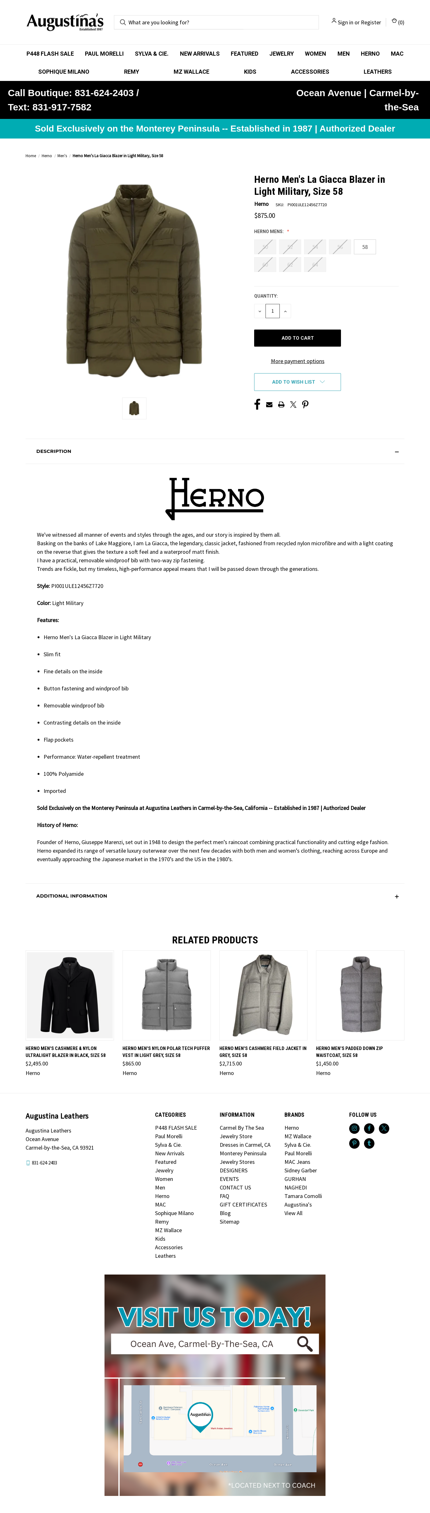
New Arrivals (200, 53)
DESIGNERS (234, 1170)
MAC (397, 53)
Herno (370, 53)
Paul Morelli (104, 53)
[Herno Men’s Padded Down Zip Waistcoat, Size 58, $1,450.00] (360, 995)
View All (293, 1213)
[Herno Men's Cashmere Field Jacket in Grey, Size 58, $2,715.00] (264, 995)
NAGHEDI (295, 1187)
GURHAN (295, 1179)
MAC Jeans (297, 1161)
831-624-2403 (44, 1163)
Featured (244, 53)
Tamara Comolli (303, 1196)
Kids (250, 71)
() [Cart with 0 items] (398, 22)
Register (371, 22)
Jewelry (281, 53)
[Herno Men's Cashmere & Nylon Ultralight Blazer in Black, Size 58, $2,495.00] (70, 995)
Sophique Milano (63, 71)
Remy (131, 71)
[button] (215, 451)
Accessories (310, 71)
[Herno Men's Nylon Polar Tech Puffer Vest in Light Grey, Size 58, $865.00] (167, 995)
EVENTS (229, 1179)
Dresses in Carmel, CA (245, 1144)
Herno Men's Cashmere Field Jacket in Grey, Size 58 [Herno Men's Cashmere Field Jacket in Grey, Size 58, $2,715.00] (263, 1052)
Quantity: (266, 296)
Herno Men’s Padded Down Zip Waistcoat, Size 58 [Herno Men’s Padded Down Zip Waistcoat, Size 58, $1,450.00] (349, 1052)
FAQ (224, 1196)
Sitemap (229, 1221)
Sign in (345, 22)
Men (343, 53)
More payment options (298, 361)
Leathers (378, 71)
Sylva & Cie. (152, 53)
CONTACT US (235, 1187)
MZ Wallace (191, 71)
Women (315, 53)
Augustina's (298, 1204)
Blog (225, 1213)
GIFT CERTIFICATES (243, 1204)
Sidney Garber (300, 1170)
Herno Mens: (269, 231)
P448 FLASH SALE (50, 53)
